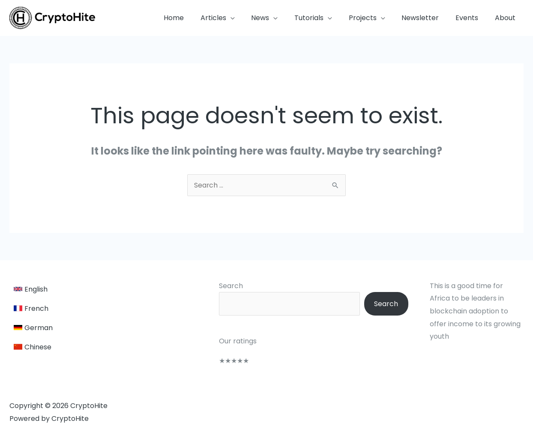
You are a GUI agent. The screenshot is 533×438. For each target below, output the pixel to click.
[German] (33, 327)
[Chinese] (33, 347)
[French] (33, 308)
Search (227, 286)
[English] (33, 289)
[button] (236, 18)
